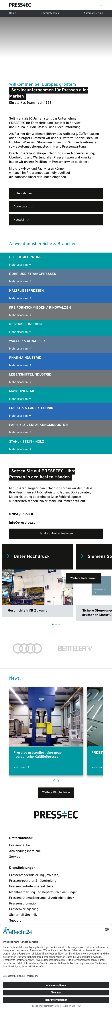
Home (12, 13)
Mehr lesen (21, 767)
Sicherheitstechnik (23, 915)
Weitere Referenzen (83, 578)
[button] (53, 624)
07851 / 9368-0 (21, 514)
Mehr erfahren (20, 264)
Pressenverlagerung (23, 909)
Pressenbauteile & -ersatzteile (31, 886)
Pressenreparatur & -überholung (32, 881)
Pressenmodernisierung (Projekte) (34, 875)
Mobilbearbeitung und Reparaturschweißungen (43, 892)
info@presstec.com (23, 523)
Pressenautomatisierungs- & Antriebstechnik (41, 898)
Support (15, 921)
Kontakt (21, 219)
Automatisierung (93, 13)
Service (14, 857)
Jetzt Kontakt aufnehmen (56, 533)
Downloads (23, 206)
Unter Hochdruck (27, 556)
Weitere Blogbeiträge (56, 792)
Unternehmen (25, 193)
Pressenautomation (23, 904)
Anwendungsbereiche (25, 851)
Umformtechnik (50, 13)
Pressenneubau (20, 845)
